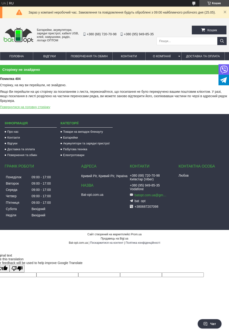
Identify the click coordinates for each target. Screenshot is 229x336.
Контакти (129, 56)
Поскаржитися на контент (106, 242)
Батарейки (70, 137)
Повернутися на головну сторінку (25, 107)
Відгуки (49, 56)
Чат (209, 324)
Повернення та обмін (89, 56)
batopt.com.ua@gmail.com (151, 195)
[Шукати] (222, 41)
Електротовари (73, 155)
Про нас (12, 131)
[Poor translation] (17, 268)
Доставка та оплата (203, 56)
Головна (16, 56)
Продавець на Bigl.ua (114, 238)
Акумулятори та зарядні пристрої (86, 143)
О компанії (162, 56)
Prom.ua (136, 234)
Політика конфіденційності (143, 242)
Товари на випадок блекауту (83, 131)
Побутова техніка (75, 149)
